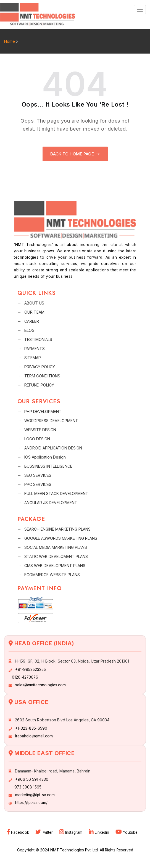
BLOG (29, 330)
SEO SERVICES (37, 475)
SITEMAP (32, 357)
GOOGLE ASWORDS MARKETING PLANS (60, 538)
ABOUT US (34, 303)
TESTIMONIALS (38, 339)
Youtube (126, 832)
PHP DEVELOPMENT (43, 411)
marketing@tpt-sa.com (35, 795)
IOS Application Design (45, 457)
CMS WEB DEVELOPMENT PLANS (54, 565)
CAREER (31, 321)
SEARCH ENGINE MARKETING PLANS (57, 529)
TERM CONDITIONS (42, 376)
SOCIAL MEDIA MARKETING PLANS (55, 547)
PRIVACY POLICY (39, 366)
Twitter (44, 832)
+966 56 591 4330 (31, 779)
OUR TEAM (34, 312)
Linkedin (99, 832)
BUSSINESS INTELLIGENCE (48, 466)
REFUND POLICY (39, 385)
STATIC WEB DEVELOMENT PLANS (56, 556)
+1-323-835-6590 (31, 728)
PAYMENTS (34, 348)
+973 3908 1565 (26, 787)
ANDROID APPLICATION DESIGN (53, 448)
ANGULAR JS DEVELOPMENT (50, 502)
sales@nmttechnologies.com (40, 685)
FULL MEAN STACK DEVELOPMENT (56, 493)
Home (9, 41)
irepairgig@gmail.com (34, 736)
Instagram (71, 832)
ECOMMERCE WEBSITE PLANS (52, 574)
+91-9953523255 (30, 669)
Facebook (18, 832)
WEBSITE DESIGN (40, 429)
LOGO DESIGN (37, 438)
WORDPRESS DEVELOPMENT (51, 420)
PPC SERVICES (37, 484)
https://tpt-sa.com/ (31, 802)
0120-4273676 (25, 677)
